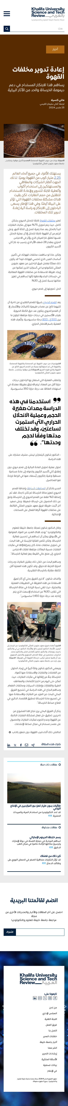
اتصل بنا (53, 1031)
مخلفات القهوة (47, 220)
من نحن (53, 1008)
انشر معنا (52, 1048)
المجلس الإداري (49, 1013)
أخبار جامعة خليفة (48, 1042)
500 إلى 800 (49, 319)
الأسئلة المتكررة (49, 1059)
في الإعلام (52, 1071)
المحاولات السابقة (36, 488)
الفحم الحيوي (49, 302)
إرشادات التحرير (49, 1054)
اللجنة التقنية (51, 1019)
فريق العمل (51, 1025)
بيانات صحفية (50, 1065)
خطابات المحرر (50, 1036)
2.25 (57, 178)
